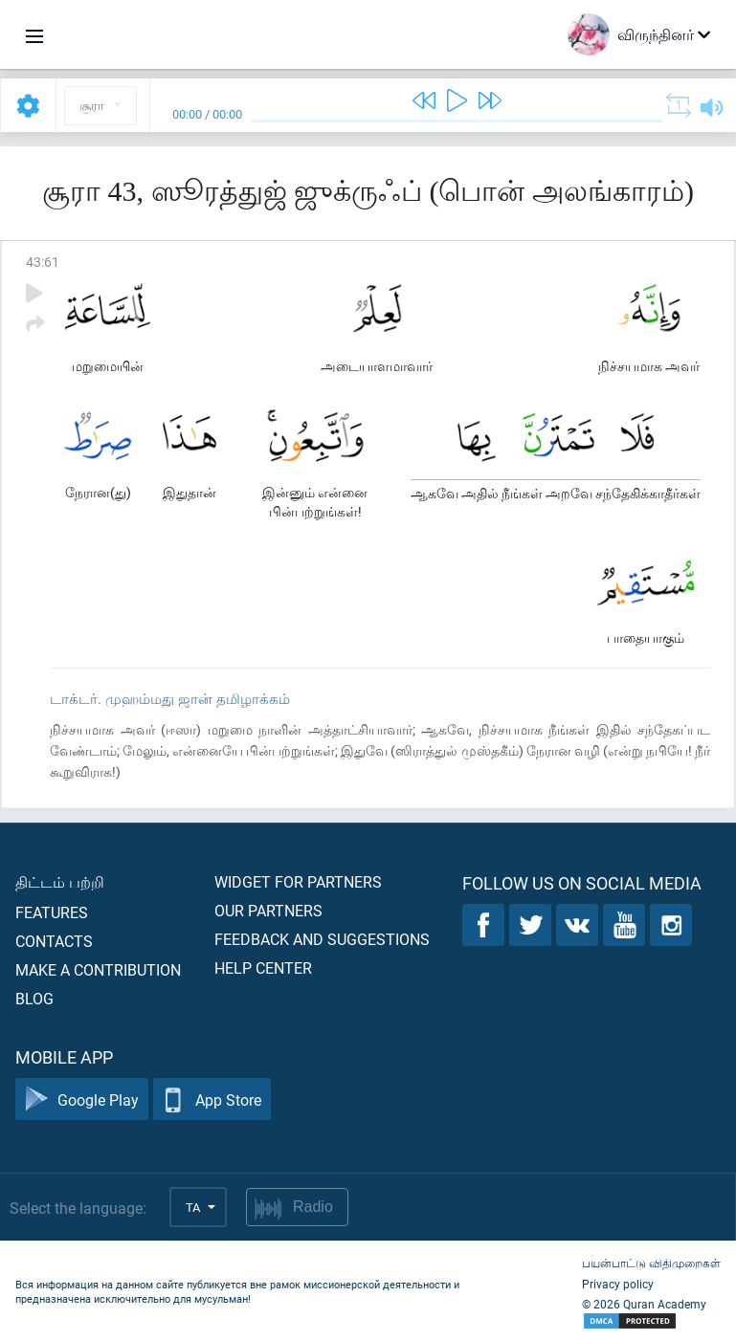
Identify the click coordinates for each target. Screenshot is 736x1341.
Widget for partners (298, 881)
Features (51, 912)
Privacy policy (618, 1283)
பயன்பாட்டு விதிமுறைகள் (651, 1262)
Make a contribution (98, 969)
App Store (212, 1099)
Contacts (54, 941)
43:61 (42, 262)
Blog (34, 998)
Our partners (268, 910)
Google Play (82, 1099)
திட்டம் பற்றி (59, 881)
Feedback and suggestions (322, 939)
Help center (263, 967)
